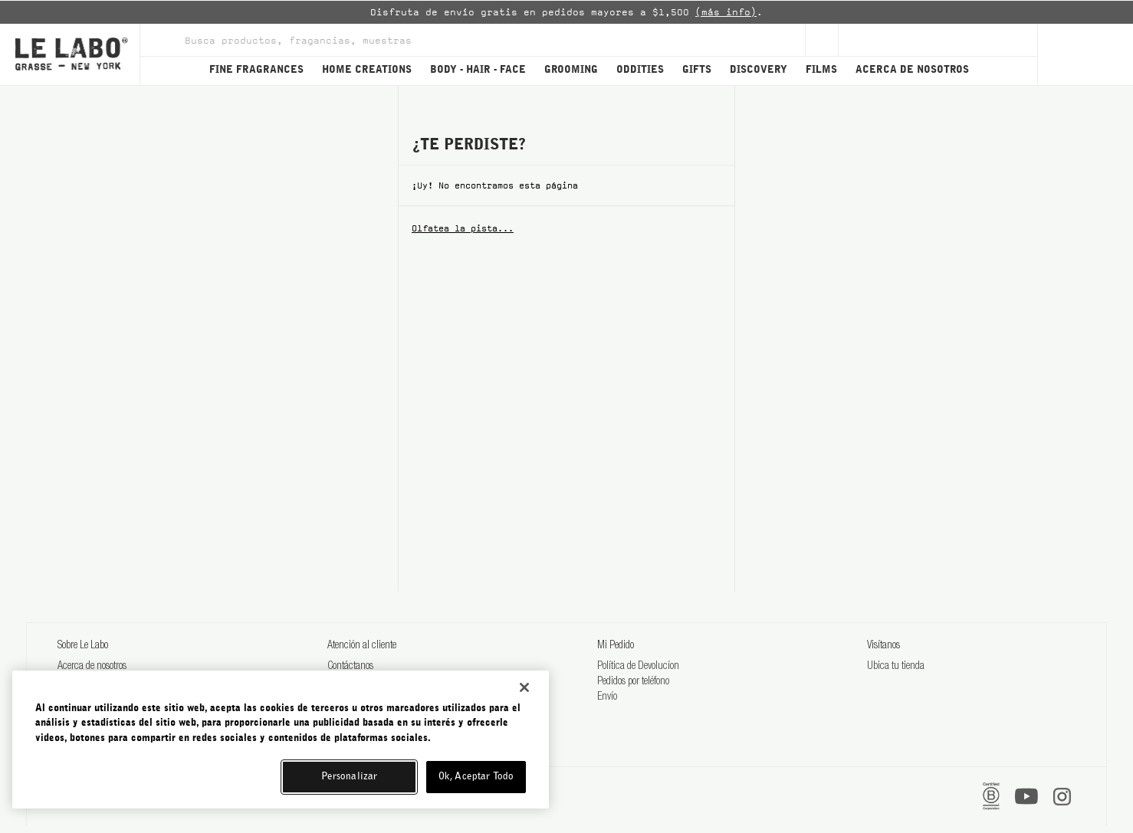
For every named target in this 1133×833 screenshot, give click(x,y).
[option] (566, 12)
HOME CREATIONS (367, 70)
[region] (280, 739)
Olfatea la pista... (463, 228)
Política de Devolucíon (638, 666)
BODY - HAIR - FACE (478, 70)
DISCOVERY (758, 70)
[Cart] (1085, 54)
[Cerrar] (524, 687)
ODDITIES (640, 70)
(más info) (726, 12)
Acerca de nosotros (91, 666)
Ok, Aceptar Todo (476, 777)
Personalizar (349, 777)
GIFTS (696, 70)
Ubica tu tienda (895, 666)
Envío (607, 697)
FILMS (821, 70)
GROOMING (571, 70)
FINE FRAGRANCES (256, 70)
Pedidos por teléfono (633, 682)
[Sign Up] (822, 40)
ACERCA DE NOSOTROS (912, 70)
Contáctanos (350, 666)
